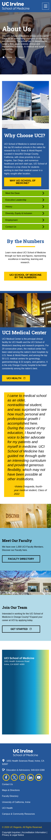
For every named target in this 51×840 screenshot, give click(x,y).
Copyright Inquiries (11, 832)
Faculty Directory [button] (21, 559)
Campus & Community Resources (18, 814)
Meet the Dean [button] (24, 193)
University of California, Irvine (16, 802)
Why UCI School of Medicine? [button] (22, 181)
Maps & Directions (11, 790)
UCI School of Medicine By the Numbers (26, 276)
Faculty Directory (10, 796)
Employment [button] (24, 220)
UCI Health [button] (16, 378)
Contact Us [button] (24, 226)
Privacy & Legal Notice (13, 835)
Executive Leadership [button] (24, 199)
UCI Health (7, 808)
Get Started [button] (21, 629)
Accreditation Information (34, 832)
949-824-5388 (38, 770)
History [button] (24, 206)
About (21, 57)
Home (7, 57)
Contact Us (7, 784)
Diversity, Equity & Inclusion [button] (24, 213)
